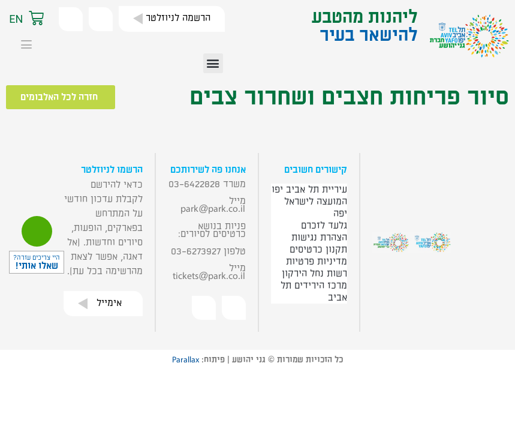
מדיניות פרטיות (316, 261)
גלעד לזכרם (324, 225)
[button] (48, 19)
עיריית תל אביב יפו (309, 189)
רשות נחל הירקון (314, 273)
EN (16, 19)
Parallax (185, 360)
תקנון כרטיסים (318, 249)
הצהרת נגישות (319, 237)
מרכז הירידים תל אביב (314, 291)
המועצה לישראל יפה (315, 207)
